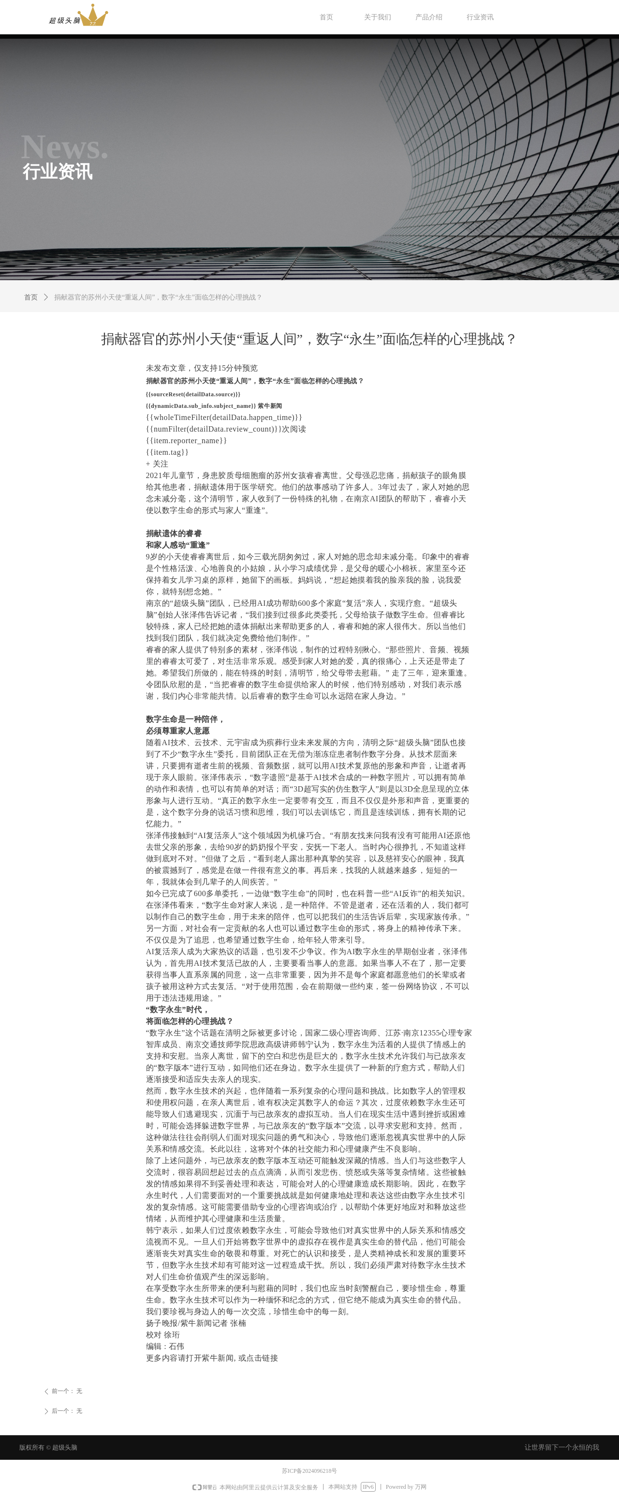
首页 (31, 297)
